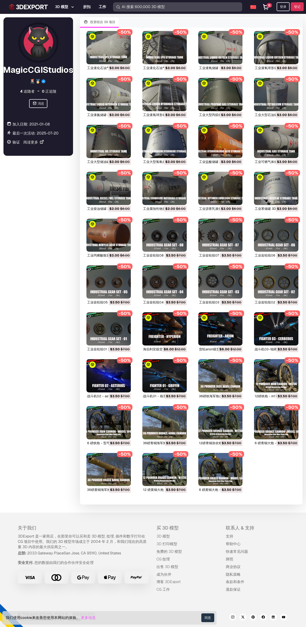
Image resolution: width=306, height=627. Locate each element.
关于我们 (27, 528)
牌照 (229, 559)
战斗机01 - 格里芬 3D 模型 (162, 396)
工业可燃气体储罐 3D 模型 (274, 162)
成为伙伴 (163, 574)
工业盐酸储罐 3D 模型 (215, 162)
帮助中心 (233, 543)
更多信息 (88, 617)
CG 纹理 (163, 559)
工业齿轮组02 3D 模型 (271, 302)
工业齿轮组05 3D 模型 (103, 302)
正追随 (49, 91)
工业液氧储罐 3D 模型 (215, 68)
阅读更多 (33, 142)
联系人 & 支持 (240, 528)
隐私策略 (233, 574)
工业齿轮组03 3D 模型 (215, 302)
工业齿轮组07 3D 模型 (215, 255)
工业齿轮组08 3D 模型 (159, 255)
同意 (208, 618)
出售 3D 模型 (167, 566)
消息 (38, 103)
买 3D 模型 (167, 528)
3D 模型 (163, 536)
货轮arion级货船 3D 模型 (217, 349)
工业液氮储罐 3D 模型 (103, 115)
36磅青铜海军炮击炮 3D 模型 (164, 443)
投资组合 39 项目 (99, 22)
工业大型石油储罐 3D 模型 (274, 115)
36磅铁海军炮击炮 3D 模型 (218, 396)
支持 (229, 536)
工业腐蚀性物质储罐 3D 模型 (164, 209)
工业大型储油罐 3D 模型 (104, 162)
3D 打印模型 (166, 543)
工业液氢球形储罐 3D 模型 (162, 115)
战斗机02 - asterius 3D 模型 (108, 396)
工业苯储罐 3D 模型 (269, 209)
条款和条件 (235, 581)
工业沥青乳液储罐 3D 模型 (218, 209)
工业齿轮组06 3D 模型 (271, 255)
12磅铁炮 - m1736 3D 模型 (274, 396)
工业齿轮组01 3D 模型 (103, 349)
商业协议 (233, 566)
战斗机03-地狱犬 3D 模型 (273, 349)
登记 (297, 7)
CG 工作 (163, 589)
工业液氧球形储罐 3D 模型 (274, 68)
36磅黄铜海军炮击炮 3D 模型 (108, 490)
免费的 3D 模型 (169, 551)
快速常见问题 (237, 551)
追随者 (27, 91)
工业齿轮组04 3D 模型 (159, 302)
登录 (283, 7)
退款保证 (233, 589)
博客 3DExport (168, 581)
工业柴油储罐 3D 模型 (103, 209)
